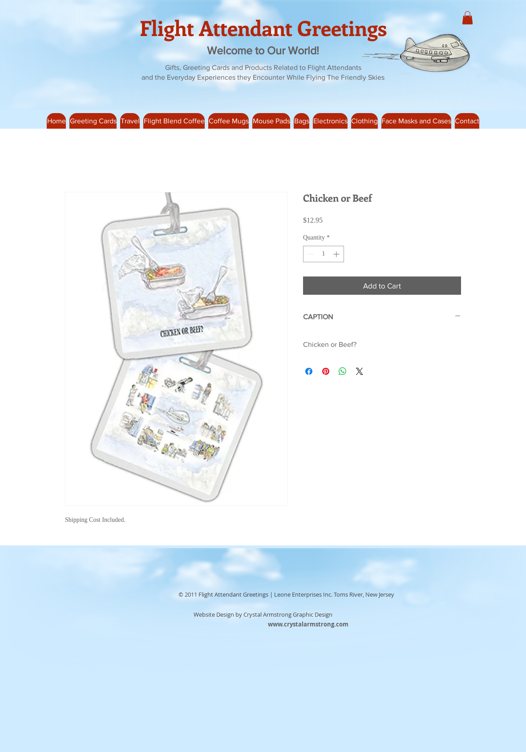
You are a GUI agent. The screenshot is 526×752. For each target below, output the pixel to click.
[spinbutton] (324, 254)
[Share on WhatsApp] (342, 371)
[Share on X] (359, 371)
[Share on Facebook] (308, 371)
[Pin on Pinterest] (325, 371)
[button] (130, 121)
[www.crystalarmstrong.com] (308, 624)
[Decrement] (310, 254)
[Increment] (337, 254)
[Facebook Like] (146, 594)
